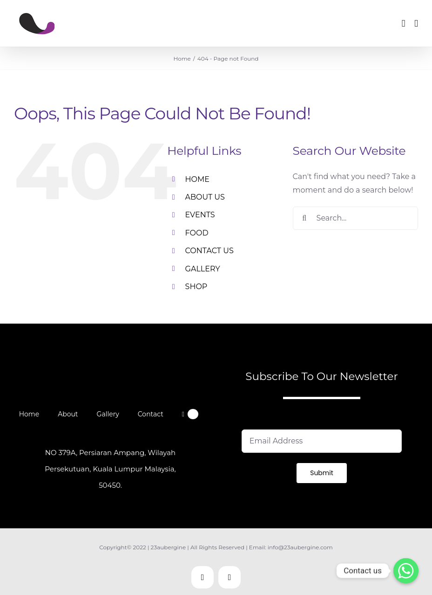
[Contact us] (405, 570)
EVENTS (200, 214)
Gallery (108, 414)
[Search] (304, 218)
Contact (150, 414)
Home (29, 414)
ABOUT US (205, 197)
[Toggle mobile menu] (416, 23)
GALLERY (202, 268)
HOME (197, 179)
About (68, 414)
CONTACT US (209, 250)
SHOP (196, 286)
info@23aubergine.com (300, 547)
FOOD (197, 232)
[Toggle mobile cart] (403, 23)
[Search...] (355, 218)
